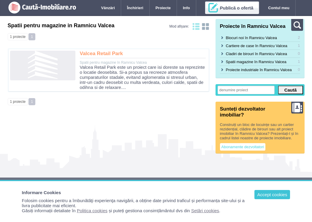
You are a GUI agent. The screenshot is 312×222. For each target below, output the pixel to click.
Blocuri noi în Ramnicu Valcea (251, 38)
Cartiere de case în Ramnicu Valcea (256, 46)
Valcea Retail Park (101, 53)
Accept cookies (272, 194)
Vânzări (108, 8)
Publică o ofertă (237, 7)
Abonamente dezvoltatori (242, 147)
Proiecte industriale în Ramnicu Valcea (259, 70)
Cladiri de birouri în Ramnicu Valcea (256, 54)
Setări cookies (205, 210)
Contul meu (278, 8)
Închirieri (135, 8)
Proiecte (163, 8)
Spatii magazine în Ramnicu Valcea (256, 62)
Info (186, 8)
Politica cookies (92, 210)
